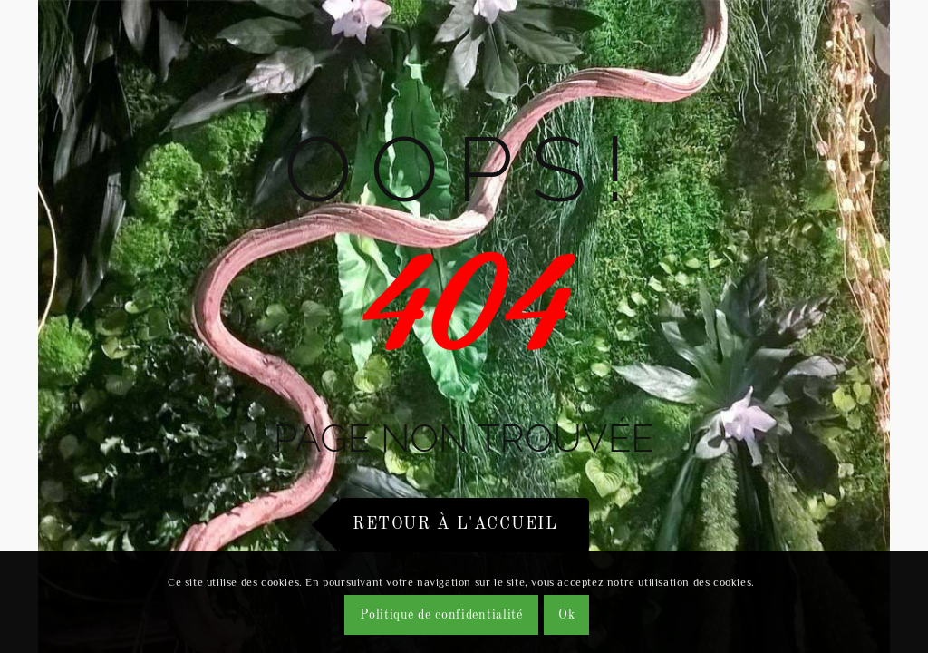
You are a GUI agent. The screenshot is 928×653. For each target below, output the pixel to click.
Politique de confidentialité (441, 615)
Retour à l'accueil (455, 524)
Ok (566, 615)
